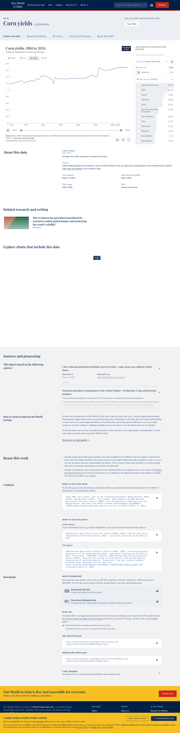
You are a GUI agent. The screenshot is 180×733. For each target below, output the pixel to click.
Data (50, 5)
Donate (162, 5)
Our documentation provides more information (82, 623)
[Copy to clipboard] (153, 498)
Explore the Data (11, 36)
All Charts (58, 36)
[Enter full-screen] (128, 139)
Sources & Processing (80, 36)
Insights (59, 5)
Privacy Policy (82, 727)
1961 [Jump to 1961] (15, 130)
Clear (171, 67)
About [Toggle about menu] (84, 5)
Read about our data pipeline (75, 440)
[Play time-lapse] (8, 130)
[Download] (117, 139)
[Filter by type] (155, 79)
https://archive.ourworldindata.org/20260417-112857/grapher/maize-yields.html (104, 569)
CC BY (33, 141)
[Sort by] (152, 62)
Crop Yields (132, 24)
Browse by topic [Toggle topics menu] (36, 5)
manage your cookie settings (101, 727)
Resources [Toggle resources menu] (71, 5)
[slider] (21, 130)
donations (40, 722)
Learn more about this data (23, 138)
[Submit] (144, 5)
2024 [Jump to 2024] (127, 130)
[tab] (12, 58)
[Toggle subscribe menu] (151, 5)
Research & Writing (36, 36)
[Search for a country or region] (155, 55)
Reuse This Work (105, 36)
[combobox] (131, 5)
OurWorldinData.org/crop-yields (18, 141)
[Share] (123, 139)
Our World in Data (17, 5)
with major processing (71, 169)
